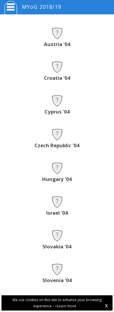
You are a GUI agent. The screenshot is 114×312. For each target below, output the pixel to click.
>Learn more (65, 305)
